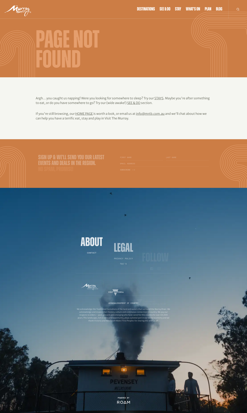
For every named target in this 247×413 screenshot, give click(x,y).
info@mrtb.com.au (150, 114)
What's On (193, 9)
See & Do (165, 9)
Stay (178, 9)
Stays (158, 98)
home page (84, 114)
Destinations (146, 9)
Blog (219, 9)
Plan (208, 9)
